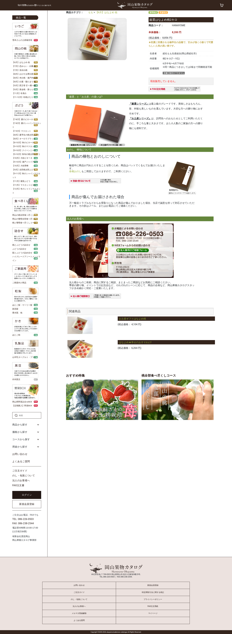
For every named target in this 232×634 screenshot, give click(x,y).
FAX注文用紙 (152, 606)
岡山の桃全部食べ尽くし (23, 215)
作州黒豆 (16, 379)
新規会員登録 (26, 504)
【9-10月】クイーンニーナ (24, 150)
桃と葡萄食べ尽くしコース (24, 223)
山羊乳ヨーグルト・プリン (24, 357)
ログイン (27, 494)
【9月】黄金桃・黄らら (22, 89)
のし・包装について (23, 475)
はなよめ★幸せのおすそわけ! (135, 342)
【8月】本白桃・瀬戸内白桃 (24, 78)
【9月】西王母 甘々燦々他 (24, 85)
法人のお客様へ (21, 480)
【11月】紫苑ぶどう (21, 181)
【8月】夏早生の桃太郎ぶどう (25, 135)
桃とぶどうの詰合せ (21, 245)
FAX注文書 (18, 485)
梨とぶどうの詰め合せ (22, 253)
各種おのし (75, 171)
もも (90, 12)
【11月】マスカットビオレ (24, 185)
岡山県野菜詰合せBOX (22, 402)
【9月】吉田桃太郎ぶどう (23, 170)
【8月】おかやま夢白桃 (22, 74)
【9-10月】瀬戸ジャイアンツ (25, 162)
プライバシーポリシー (153, 599)
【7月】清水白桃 (19, 70)
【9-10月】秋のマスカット (24, 146)
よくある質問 (79, 620)
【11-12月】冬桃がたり (22, 97)
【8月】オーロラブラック (23, 139)
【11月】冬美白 (19, 93)
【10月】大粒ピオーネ (22, 158)
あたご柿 (16, 335)
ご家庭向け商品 (19, 283)
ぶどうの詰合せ (19, 249)
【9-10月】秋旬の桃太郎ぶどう (26, 154)
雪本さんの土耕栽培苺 (22, 40)
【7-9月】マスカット (21, 131)
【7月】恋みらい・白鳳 (22, 66)
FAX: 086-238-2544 (23, 523)
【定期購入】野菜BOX (22, 405)
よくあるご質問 (21, 461)
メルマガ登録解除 (79, 613)
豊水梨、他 (17, 313)
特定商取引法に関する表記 (153, 592)
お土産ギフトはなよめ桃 (132, 318)
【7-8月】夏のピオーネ (22, 119)
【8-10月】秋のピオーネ (23, 142)
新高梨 (15, 309)
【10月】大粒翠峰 (20, 166)
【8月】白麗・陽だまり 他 (24, 81)
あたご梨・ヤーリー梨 (22, 305)
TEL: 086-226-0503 (23, 519)
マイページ (152, 613)
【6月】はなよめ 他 (21, 62)
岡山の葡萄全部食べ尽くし (24, 219)
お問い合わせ (19, 454)
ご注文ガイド (19, 470)
